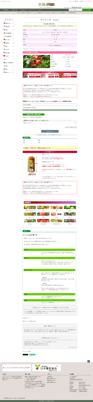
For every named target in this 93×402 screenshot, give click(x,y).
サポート (49, 374)
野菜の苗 (7, 26)
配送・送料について (51, 378)
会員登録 (76, 1)
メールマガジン (89, 1)
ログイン (71, 1)
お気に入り (23, 9)
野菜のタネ (7, 23)
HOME (18, 12)
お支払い (5, 374)
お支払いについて (51, 380)
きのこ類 (7, 39)
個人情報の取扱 (21, 398)
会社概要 (72, 374)
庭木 (6, 46)
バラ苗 (6, 56)
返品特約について (27, 318)
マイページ (32, 9)
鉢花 (5, 59)
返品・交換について (51, 382)
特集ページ (7, 72)
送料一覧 (31, 376)
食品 (6, 69)
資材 (6, 66)
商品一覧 (14, 9)
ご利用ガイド (82, 1)
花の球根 (7, 52)
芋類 (6, 29)
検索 (89, 10)
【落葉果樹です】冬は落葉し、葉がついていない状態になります (36, 120)
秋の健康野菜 (8, 36)
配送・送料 (27, 374)
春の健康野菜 (8, 33)
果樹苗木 (23, 12)
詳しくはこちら (72, 347)
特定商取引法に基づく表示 (10, 398)
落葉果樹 (28, 12)
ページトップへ (88, 361)
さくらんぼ (34, 12)
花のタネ (7, 49)
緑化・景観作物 (8, 62)
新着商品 (5, 9)
